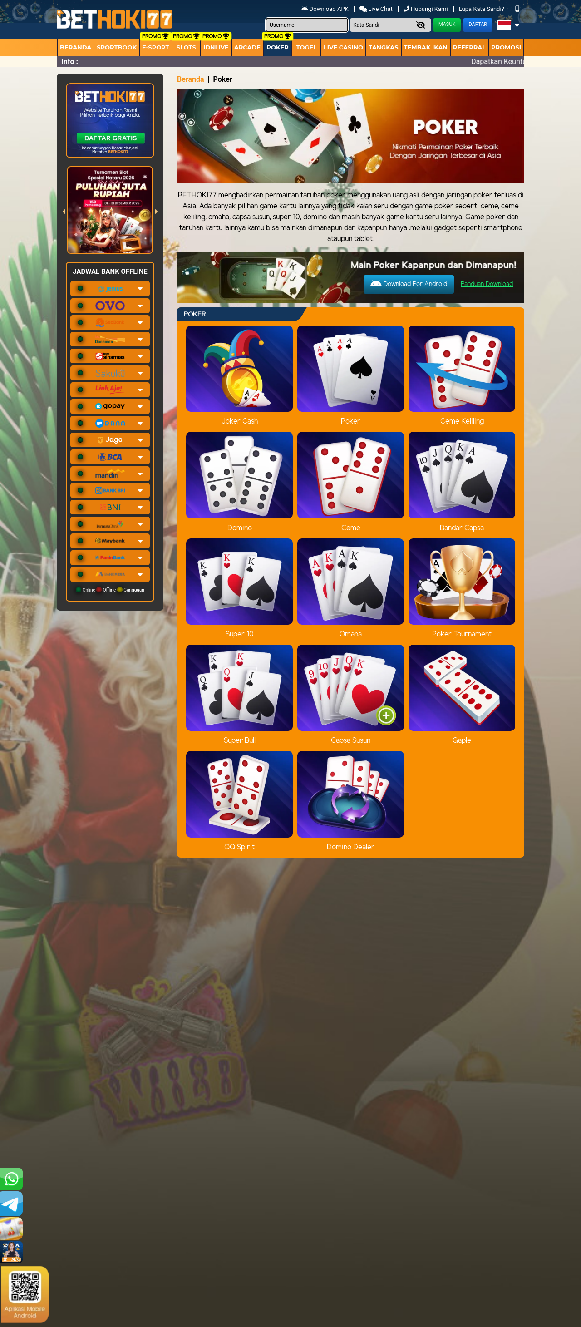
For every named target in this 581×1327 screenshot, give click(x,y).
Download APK (325, 8)
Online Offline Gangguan (110, 589)
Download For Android (408, 284)
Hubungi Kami (426, 8)
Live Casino (343, 47)
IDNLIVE (216, 47)
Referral (469, 47)
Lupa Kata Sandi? (482, 8)
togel (306, 47)
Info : (69, 61)
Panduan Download (487, 284)
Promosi (506, 47)
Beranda (75, 47)
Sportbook (117, 47)
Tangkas (384, 47)
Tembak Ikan (426, 47)
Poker (278, 47)
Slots (186, 47)
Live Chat (376, 8)
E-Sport (155, 47)
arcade (247, 47)
